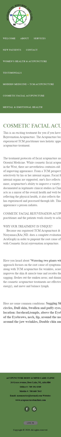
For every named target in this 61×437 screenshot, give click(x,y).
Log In (30, 423)
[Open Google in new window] (34, 409)
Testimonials (12, 72)
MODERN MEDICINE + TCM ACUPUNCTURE (28, 84)
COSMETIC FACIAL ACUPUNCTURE (24, 95)
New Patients (12, 49)
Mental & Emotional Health (22, 107)
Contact (32, 49)
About (24, 38)
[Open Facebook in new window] (27, 409)
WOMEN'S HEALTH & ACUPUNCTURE (25, 61)
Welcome (9, 38)
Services (40, 38)
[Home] (20, 16)
